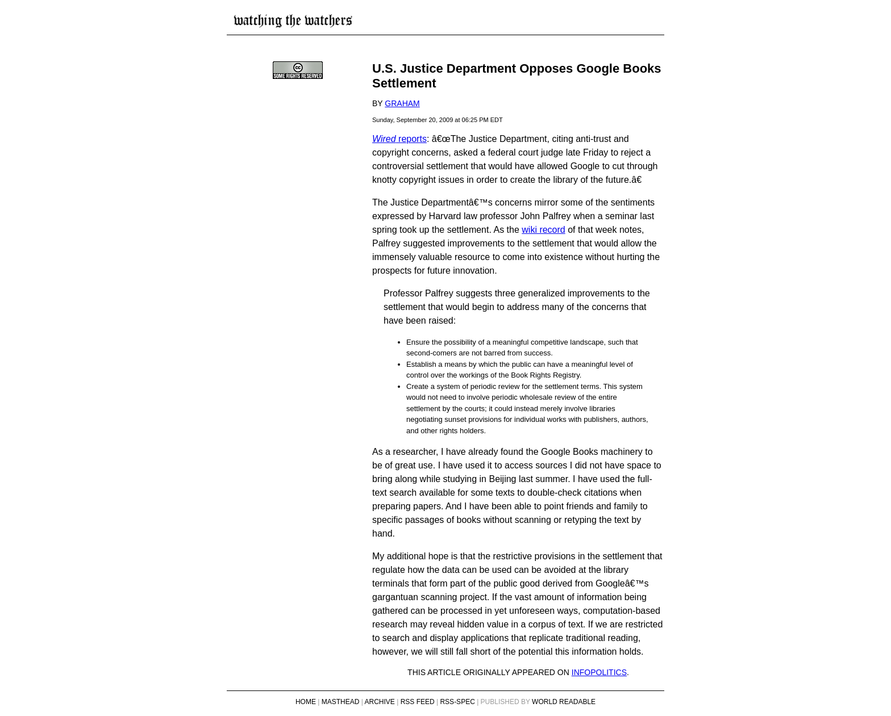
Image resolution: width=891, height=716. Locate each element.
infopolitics (599, 672)
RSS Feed (418, 702)
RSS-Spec (457, 702)
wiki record (543, 230)
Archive (380, 702)
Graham (402, 103)
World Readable (564, 702)
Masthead (341, 702)
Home (305, 702)
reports (399, 139)
